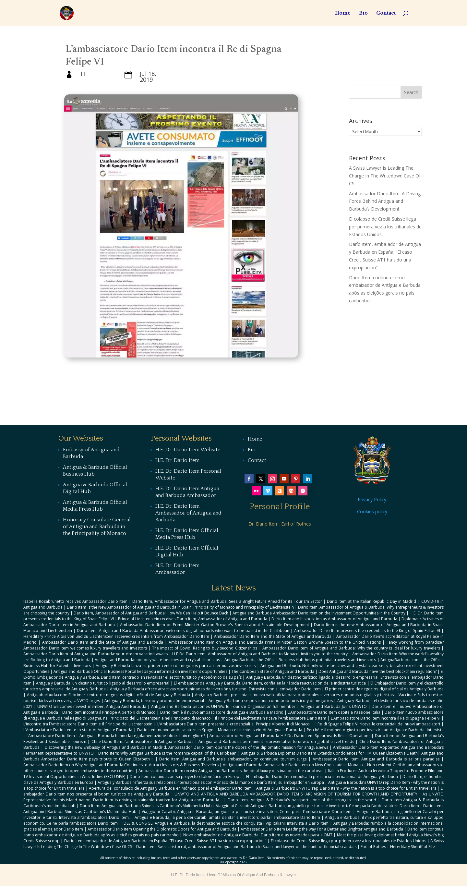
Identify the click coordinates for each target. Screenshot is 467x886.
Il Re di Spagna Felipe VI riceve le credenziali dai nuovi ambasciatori (377, 724)
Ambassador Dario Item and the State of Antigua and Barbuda (272, 636)
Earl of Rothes (373, 846)
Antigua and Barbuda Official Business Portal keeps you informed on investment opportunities (140, 671)
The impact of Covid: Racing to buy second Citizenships (204, 648)
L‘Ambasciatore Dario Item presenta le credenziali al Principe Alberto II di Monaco (233, 724)
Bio (363, 13)
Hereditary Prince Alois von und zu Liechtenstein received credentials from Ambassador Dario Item (116, 636)
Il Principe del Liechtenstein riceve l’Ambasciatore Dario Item (270, 718)
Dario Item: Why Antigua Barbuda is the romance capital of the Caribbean (167, 753)
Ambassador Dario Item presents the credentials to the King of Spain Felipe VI (367, 630)
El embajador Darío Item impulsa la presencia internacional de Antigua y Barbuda (322, 776)
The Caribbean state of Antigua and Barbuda (273, 671)
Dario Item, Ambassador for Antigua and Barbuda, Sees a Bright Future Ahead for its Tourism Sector (227, 601)
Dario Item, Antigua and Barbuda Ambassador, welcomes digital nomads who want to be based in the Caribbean (183, 630)
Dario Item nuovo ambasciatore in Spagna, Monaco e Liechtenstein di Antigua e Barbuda (219, 730)
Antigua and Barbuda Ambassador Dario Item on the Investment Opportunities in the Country (319, 613)
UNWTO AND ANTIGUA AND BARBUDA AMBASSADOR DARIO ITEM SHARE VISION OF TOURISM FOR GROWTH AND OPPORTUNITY (295, 794)
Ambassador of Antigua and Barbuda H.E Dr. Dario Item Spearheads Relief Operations (290, 735)
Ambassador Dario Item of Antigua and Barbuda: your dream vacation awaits (95, 654)
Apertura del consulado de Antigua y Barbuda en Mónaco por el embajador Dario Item (170, 788)
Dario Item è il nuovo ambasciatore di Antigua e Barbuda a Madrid (221, 712)
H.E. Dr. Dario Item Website (187, 450)
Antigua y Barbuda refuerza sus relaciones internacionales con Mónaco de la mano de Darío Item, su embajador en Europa (211, 782)
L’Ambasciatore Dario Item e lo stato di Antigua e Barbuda (77, 730)
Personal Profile (280, 506)
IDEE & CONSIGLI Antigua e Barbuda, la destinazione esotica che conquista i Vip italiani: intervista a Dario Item (226, 823)
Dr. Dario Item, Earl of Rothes (279, 524)
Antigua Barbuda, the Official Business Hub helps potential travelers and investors (300, 659)
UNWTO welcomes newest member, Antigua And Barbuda (91, 706)
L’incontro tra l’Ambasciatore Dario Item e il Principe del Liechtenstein (87, 724)
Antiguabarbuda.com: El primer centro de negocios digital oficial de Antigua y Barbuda (108, 695)
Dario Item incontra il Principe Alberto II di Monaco (109, 712)
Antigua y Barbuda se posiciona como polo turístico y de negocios (271, 700)
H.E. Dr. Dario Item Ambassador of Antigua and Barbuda (188, 513)
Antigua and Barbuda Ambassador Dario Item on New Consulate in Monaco (293, 765)
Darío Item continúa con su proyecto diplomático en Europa (185, 776)
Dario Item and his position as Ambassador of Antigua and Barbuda (334, 619)
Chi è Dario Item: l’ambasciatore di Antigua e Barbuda (142, 741)
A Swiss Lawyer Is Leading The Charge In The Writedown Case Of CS (385, 176)
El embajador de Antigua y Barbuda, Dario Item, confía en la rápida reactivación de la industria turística (270, 683)
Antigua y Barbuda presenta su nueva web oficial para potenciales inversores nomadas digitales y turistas (294, 695)
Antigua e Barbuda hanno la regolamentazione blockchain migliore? (142, 735)
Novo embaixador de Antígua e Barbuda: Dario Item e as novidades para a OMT (257, 835)
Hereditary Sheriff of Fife (412, 846)
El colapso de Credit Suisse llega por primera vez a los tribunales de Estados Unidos (385, 226)
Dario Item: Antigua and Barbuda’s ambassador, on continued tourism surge (233, 759)
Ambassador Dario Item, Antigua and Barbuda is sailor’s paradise (376, 759)
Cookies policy (372, 511)
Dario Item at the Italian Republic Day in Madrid (371, 601)
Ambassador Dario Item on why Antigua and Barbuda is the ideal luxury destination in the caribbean (230, 770)
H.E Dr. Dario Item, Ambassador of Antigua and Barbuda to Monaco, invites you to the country (260, 654)
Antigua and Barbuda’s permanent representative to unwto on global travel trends (276, 741)
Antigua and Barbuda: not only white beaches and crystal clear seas (157, 659)
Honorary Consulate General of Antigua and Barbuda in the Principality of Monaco (97, 526)
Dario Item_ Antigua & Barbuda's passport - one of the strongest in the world (302, 800)
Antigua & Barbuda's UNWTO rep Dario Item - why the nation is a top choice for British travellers (346, 788)
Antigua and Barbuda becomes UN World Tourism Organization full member (223, 706)
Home (343, 13)
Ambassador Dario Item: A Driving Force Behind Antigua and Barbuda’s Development (385, 201)
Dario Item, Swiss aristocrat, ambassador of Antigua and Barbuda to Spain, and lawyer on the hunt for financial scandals (246, 846)
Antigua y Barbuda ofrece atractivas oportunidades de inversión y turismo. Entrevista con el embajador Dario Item (215, 689)
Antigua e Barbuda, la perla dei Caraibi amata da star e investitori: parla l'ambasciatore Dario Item (227, 817)
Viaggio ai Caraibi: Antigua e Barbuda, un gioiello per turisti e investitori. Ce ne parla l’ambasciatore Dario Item (317, 805)
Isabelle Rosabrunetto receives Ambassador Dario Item (75, 601)
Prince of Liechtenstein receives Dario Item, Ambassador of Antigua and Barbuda (192, 619)
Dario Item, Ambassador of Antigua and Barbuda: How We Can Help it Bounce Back (151, 613)
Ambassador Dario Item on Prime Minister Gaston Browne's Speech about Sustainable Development (214, 624)
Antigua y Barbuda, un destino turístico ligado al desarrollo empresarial (102, 683)
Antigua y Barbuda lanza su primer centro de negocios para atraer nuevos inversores (176, 665)
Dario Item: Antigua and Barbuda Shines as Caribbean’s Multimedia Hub (146, 805)
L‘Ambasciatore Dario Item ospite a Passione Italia (334, 712)
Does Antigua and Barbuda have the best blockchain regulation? (377, 671)
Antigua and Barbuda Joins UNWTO (334, 706)
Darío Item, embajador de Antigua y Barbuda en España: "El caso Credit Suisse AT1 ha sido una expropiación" (165, 841)
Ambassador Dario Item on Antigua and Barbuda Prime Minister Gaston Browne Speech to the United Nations (275, 642)
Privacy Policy (372, 499)
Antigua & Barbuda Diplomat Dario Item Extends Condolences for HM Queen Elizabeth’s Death (329, 753)
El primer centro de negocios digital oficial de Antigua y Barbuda (384, 689)
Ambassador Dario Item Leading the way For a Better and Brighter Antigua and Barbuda (322, 829)
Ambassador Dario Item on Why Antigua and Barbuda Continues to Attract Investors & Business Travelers (121, 765)
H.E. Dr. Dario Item (177, 460)
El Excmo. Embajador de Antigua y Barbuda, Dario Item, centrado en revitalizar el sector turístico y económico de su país (233, 674)
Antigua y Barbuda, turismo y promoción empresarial (154, 700)
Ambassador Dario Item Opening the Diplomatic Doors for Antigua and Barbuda (162, 829)
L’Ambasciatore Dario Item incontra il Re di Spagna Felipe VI (385, 718)
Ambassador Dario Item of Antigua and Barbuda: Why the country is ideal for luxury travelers (351, 648)
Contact (386, 13)
